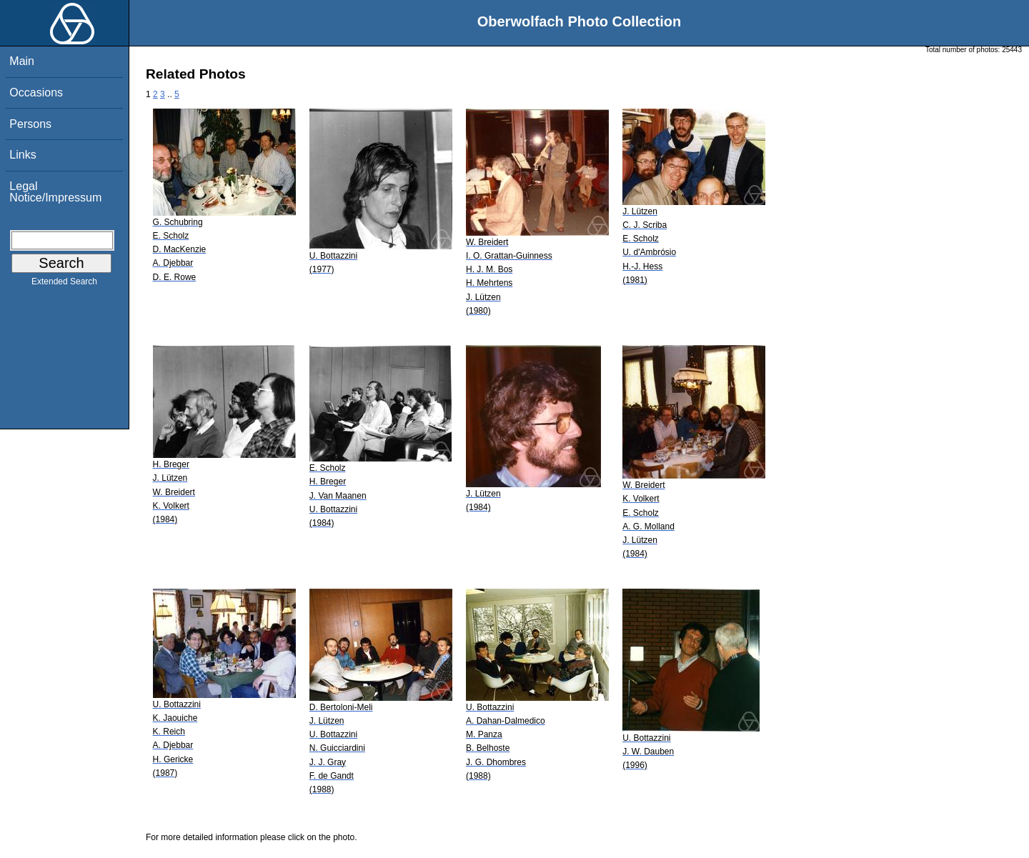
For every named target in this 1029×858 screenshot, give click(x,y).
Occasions (36, 92)
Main (21, 61)
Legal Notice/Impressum (55, 192)
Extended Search (64, 284)
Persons (30, 124)
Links (22, 155)
